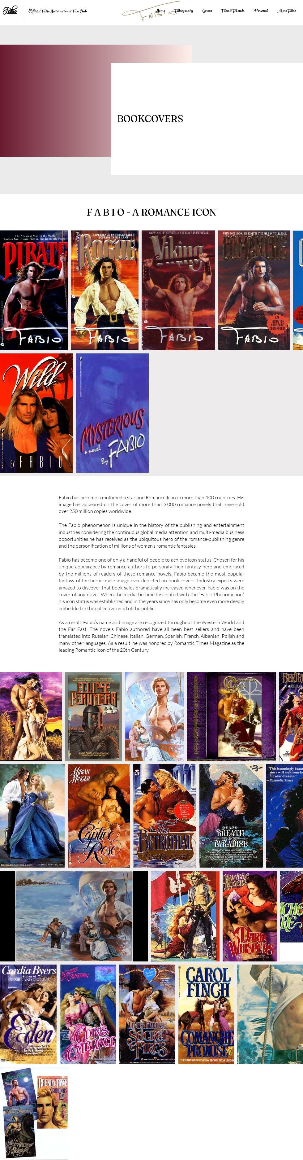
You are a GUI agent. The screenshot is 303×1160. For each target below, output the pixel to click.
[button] (207, 11)
